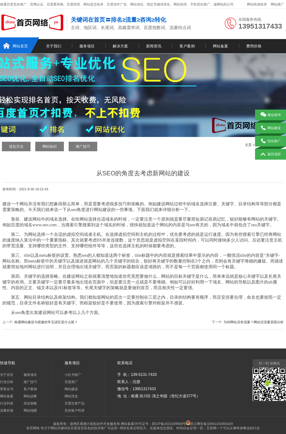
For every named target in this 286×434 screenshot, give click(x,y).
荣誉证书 (6, 389)
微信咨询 (270, 115)
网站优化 (71, 396)
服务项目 (87, 46)
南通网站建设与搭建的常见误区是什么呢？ (46, 322)
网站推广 (277, 4)
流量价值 (6, 410)
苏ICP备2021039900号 (171, 424)
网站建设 (71, 389)
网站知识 (49, 146)
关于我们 (53, 46)
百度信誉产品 (75, 403)
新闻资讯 (153, 46)
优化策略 (30, 403)
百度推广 (71, 382)
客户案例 (187, 46)
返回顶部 (270, 154)
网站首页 (20, 46)
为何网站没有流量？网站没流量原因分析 (254, 322)
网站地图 (30, 410)
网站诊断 (30, 396)
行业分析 (6, 382)
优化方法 (16, 146)
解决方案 (120, 46)
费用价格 (253, 46)
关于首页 (6, 375)
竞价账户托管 (75, 410)
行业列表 (6, 403)
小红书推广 (73, 375)
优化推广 (270, 141)
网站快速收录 (257, 4)
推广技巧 (83, 146)
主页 (248, 145)
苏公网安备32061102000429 (211, 424)
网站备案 (220, 46)
